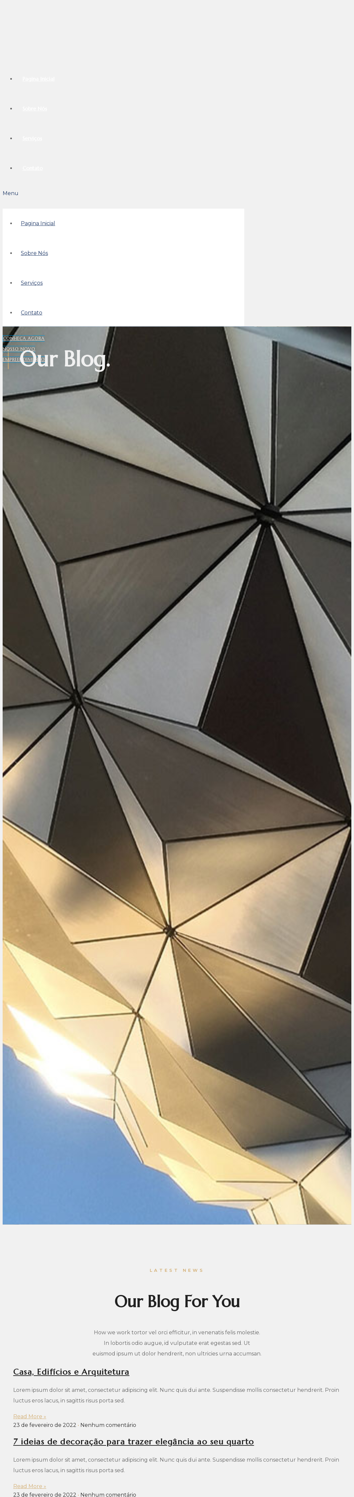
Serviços (32, 138)
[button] (123, 193)
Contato (32, 168)
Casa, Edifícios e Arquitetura (71, 1372)
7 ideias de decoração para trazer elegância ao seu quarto (133, 1442)
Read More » (29, 1416)
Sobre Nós (34, 108)
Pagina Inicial (38, 78)
